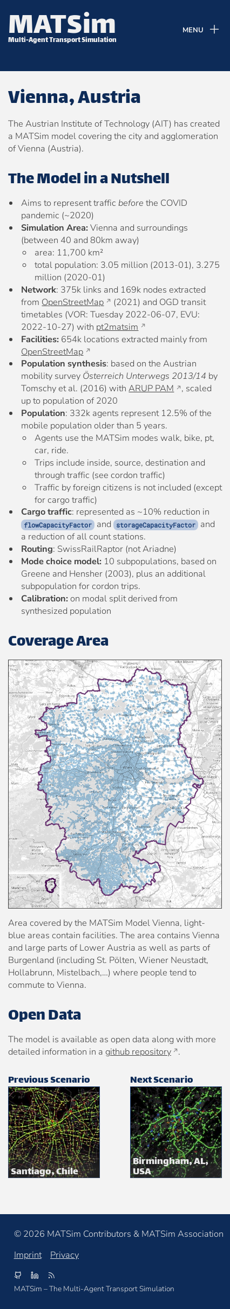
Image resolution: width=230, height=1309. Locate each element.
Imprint (28, 1255)
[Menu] (201, 30)
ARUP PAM (151, 388)
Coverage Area (58, 642)
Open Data (44, 1016)
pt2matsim (117, 327)
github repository (138, 1051)
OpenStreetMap (73, 302)
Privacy (64, 1255)
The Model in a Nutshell (89, 180)
